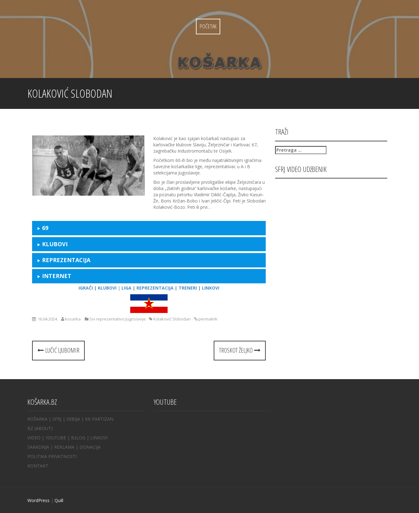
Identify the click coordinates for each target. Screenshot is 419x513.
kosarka (73, 319)
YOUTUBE (55, 438)
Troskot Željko (239, 350)
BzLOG (78, 438)
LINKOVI (98, 438)
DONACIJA (90, 447)
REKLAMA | (66, 447)
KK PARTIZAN (99, 419)
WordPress (38, 500)
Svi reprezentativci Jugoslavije (117, 319)
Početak (208, 26)
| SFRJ (55, 419)
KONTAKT (37, 466)
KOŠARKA (37, 419)
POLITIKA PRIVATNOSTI (52, 456)
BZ (30, 428)
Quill (59, 500)
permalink (207, 319)
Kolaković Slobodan (172, 319)
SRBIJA (73, 419)
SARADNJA (38, 447)
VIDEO (33, 438)
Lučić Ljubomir (58, 350)
